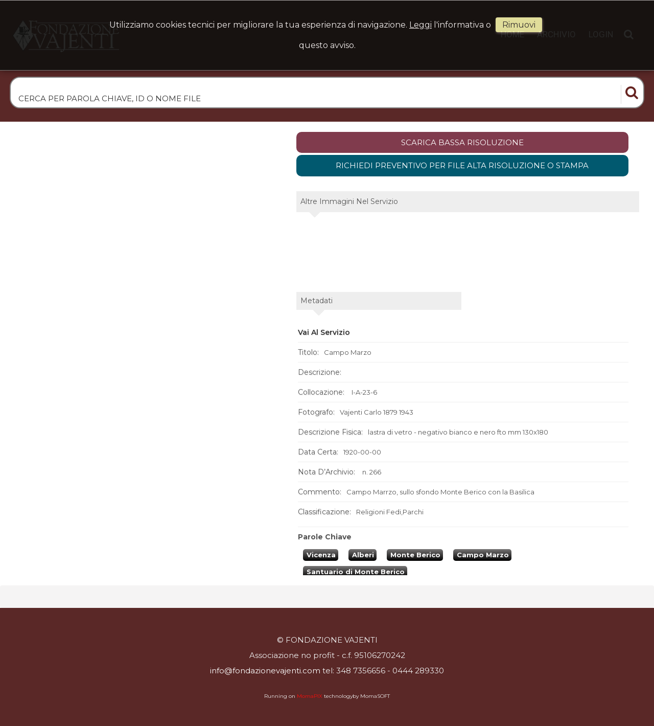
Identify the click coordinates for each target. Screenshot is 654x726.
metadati (316, 300)
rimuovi (518, 25)
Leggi (420, 25)
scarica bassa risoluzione (462, 142)
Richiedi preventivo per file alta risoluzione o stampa (462, 165)
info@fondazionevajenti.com (265, 670)
